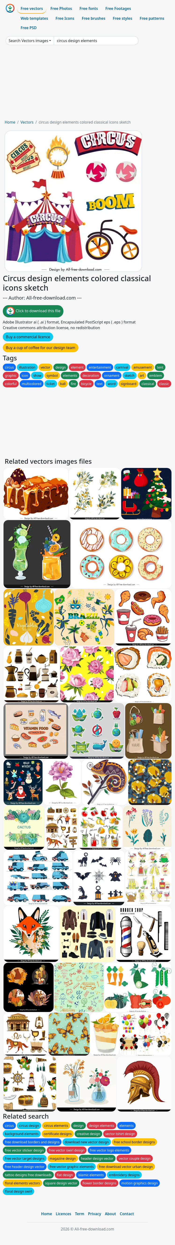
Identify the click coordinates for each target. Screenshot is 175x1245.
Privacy (94, 1213)
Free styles (122, 18)
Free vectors (32, 8)
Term (79, 1213)
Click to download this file (33, 311)
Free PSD (28, 27)
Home (10, 122)
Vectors (26, 122)
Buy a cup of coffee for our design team (40, 347)
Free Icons (64, 18)
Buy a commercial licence (28, 336)
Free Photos (61, 8)
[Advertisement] (87, 84)
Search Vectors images (28, 40)
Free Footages (118, 8)
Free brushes (93, 18)
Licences (63, 1213)
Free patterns (152, 18)
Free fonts (89, 8)
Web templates (34, 18)
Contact (127, 1213)
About (110, 1213)
